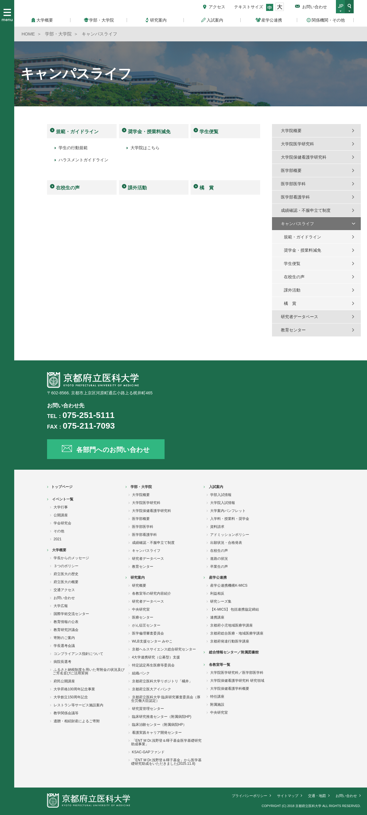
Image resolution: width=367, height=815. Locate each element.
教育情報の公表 (66, 622)
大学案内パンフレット (228, 511)
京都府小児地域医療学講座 (231, 625)
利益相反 (217, 593)
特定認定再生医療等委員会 (153, 665)
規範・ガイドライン (77, 131)
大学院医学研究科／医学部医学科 (236, 672)
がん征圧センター (146, 625)
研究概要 (139, 585)
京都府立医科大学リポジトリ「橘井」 (162, 681)
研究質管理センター (148, 708)
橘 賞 (206, 187)
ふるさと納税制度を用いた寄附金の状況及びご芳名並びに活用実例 (89, 671)
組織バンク (141, 673)
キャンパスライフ (297, 223)
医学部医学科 (293, 183)
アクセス (217, 7)
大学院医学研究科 (297, 143)
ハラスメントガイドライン (83, 159)
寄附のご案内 (64, 638)
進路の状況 (219, 558)
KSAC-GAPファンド (148, 752)
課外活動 (137, 187)
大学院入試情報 (222, 503)
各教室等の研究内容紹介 (151, 593)
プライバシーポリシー (249, 796)
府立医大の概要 (66, 582)
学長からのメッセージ (71, 558)
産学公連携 (218, 577)
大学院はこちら (145, 147)
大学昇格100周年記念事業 (74, 689)
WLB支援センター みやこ (152, 641)
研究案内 (138, 577)
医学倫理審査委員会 (148, 633)
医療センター (142, 617)
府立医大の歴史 (66, 574)
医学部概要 (291, 170)
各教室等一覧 (219, 664)
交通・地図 (317, 796)
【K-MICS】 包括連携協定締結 (234, 609)
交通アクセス (64, 590)
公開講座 (61, 515)
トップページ (62, 487)
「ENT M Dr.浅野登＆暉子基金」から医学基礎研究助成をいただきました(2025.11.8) (166, 761)
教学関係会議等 (66, 713)
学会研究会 (62, 523)
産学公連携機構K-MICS (228, 585)
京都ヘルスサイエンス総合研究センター (164, 649)
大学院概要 (291, 130)
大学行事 (61, 507)
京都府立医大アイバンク (151, 689)
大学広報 (61, 606)
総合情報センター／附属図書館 (234, 652)
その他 (59, 531)
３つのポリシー (66, 566)
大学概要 (59, 550)
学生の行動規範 (73, 147)
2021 (58, 539)
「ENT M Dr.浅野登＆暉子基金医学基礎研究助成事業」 (166, 742)
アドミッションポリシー (229, 534)
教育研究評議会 (66, 630)
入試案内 (216, 487)
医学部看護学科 (295, 197)
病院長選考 (62, 661)
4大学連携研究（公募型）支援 (156, 657)
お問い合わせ (314, 7)
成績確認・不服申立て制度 (306, 210)
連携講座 (217, 617)
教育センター (293, 330)
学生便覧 (208, 131)
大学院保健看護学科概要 (229, 688)
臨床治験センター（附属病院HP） (159, 724)
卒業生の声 (219, 566)
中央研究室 (141, 609)
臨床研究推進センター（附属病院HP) (161, 716)
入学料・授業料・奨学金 (229, 518)
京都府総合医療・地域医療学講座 (236, 633)
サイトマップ (287, 796)
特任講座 (217, 696)
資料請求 (217, 526)
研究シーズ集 (220, 601)
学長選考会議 (64, 646)
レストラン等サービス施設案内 (78, 705)
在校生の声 (68, 187)
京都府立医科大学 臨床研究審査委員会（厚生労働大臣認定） (165, 698)
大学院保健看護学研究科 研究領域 (237, 680)
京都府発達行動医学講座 (229, 641)
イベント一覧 (62, 499)
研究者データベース (299, 316)
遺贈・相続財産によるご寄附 (77, 721)
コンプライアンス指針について (78, 653)
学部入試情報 (220, 495)
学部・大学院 (141, 487)
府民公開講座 (64, 681)
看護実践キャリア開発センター (157, 732)
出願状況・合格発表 (226, 542)
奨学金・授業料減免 (149, 131)
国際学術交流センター (71, 614)
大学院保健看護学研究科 (303, 157)
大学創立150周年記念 (71, 697)
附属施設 (217, 704)
